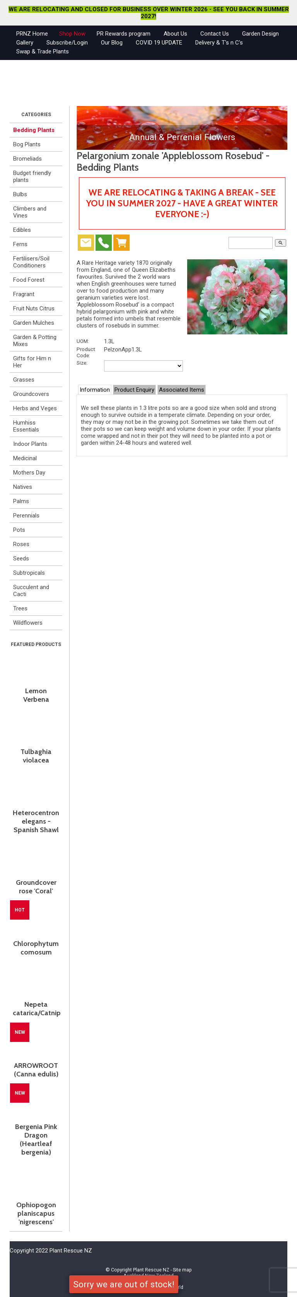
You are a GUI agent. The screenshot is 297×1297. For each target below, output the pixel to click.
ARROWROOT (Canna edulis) (36, 1069)
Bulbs (20, 194)
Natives (22, 486)
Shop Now (72, 33)
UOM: (83, 341)
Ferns (20, 244)
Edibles (22, 229)
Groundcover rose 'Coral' (36, 886)
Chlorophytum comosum (36, 947)
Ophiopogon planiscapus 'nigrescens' (36, 1213)
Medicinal (25, 458)
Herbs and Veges (35, 408)
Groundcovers (31, 394)
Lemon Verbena (36, 695)
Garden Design (260, 33)
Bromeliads (27, 158)
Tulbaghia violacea (35, 755)
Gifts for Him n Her (32, 362)
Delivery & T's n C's (219, 42)
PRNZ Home (32, 33)
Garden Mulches (33, 322)
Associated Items (181, 389)
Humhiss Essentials (26, 426)
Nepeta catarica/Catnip (36, 1008)
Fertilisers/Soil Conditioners (31, 262)
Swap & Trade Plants (42, 51)
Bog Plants (27, 144)
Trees (20, 608)
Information (95, 389)
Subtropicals (29, 572)
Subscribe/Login (67, 42)
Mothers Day (29, 472)
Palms (21, 501)
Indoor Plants (30, 443)
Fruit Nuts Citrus (34, 308)
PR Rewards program (123, 33)
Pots (19, 529)
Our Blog (112, 42)
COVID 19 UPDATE (159, 42)
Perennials (26, 515)
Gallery (24, 42)
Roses (21, 544)
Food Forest (28, 279)
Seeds (21, 558)
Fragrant (23, 294)
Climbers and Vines (29, 212)
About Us (175, 33)
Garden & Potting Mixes (34, 341)
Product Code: (86, 352)
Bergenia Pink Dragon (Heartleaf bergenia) (36, 1139)
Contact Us (214, 33)
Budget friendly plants (32, 176)
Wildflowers (28, 622)
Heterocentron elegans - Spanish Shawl (36, 821)
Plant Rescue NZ (151, 1270)
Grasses (23, 379)
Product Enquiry (134, 389)
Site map (182, 1270)
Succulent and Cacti (31, 591)
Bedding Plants (34, 130)
